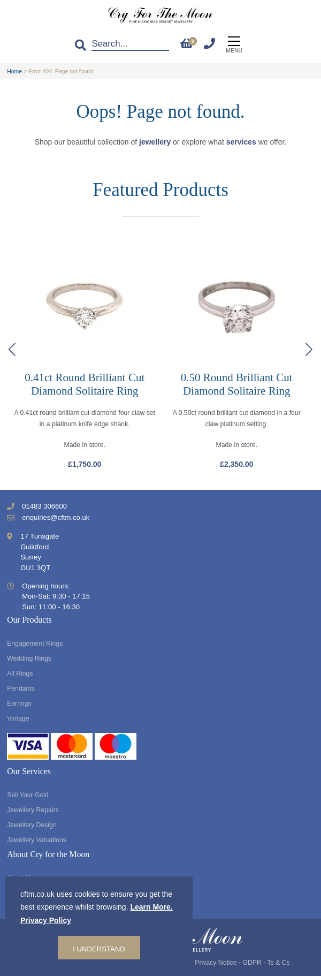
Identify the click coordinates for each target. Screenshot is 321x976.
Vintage (18, 718)
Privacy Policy (45, 920)
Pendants (21, 688)
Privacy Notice (215, 962)
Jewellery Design (32, 825)
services (241, 142)
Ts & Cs (278, 962)
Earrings (19, 703)
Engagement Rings (35, 643)
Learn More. (151, 907)
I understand (99, 949)
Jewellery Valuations (36, 840)
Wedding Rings (29, 658)
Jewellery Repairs (33, 810)
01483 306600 (44, 506)
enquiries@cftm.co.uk (55, 517)
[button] (309, 349)
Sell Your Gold (28, 795)
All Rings (20, 673)
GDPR (251, 962)
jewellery (155, 142)
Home (14, 71)
